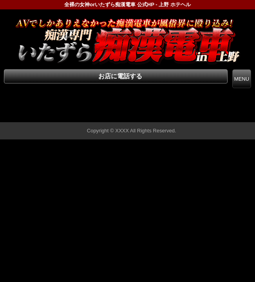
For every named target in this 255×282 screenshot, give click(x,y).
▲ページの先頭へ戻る (225, 115)
